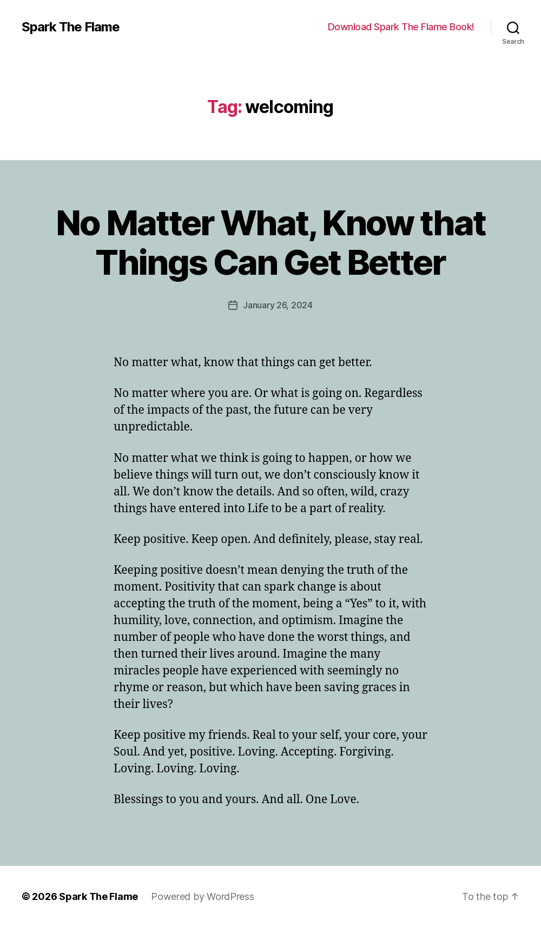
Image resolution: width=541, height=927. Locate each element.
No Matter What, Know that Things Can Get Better (271, 242)
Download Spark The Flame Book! (401, 26)
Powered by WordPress (202, 896)
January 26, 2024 (278, 305)
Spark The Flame (71, 27)
